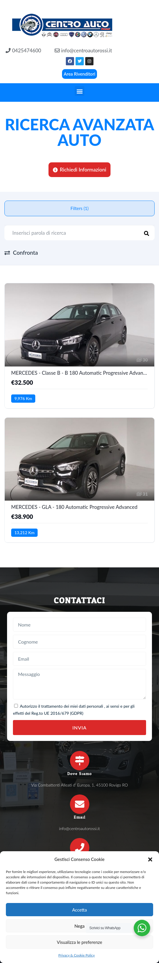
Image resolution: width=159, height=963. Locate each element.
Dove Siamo (79, 773)
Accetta (79, 909)
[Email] (79, 804)
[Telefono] (79, 847)
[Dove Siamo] (79, 760)
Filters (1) (79, 208)
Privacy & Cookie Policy (76, 955)
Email (80, 817)
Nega (79, 926)
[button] (150, 859)
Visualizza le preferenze (79, 942)
